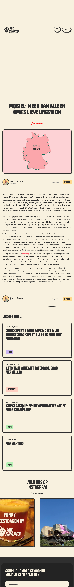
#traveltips (37, 123)
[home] (11, 29)
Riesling (25, 254)
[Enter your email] (37, 584)
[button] (66, 29)
